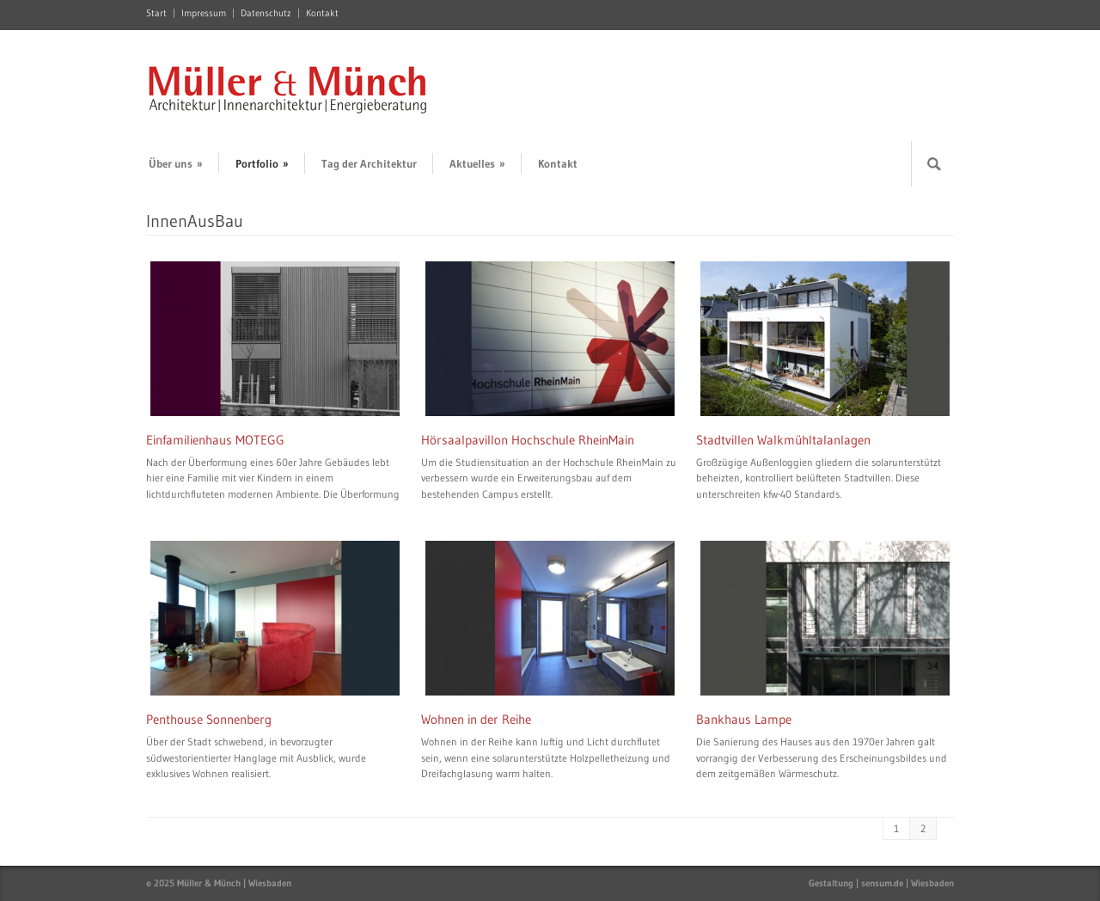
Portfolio (262, 163)
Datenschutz (266, 13)
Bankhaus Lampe (743, 719)
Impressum (203, 13)
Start (156, 13)
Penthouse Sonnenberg (209, 719)
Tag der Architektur (369, 163)
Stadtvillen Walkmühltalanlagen (783, 440)
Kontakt (322, 13)
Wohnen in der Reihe (476, 719)
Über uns (176, 163)
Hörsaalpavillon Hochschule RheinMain (527, 440)
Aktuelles (477, 163)
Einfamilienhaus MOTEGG (215, 440)
